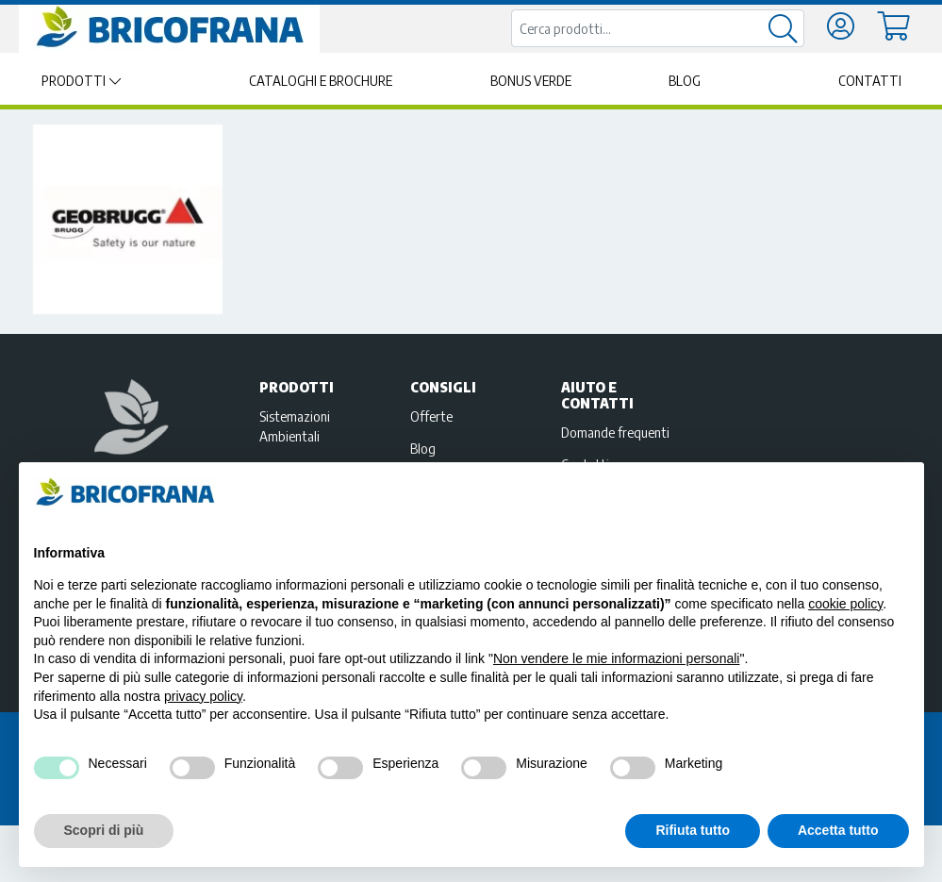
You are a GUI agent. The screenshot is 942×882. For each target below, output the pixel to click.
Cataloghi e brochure (320, 81)
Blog (685, 81)
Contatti (869, 81)
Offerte (431, 416)
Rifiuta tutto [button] (692, 830)
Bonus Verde (530, 81)
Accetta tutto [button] (838, 830)
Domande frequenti (615, 432)
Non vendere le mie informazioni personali (616, 658)
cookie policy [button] (845, 603)
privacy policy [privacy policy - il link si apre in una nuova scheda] (203, 696)
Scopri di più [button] (104, 830)
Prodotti (73, 81)
